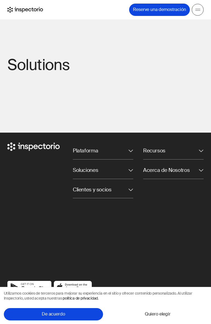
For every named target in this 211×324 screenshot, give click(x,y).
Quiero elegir (158, 314)
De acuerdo (53, 314)
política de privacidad (80, 298)
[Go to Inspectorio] (25, 10)
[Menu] (198, 10)
